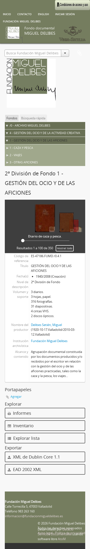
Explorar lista (24, 438)
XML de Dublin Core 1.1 (34, 457)
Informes (19, 413)
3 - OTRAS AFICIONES (24, 162)
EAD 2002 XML (25, 469)
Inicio (7, 13)
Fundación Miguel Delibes (22, 21)
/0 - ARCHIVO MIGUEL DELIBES (30, 125)
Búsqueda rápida (33, 118)
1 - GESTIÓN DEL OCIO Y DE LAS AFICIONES (38, 140)
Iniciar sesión (65, 13)
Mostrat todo (64, 248)
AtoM (62, 539)
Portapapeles (79, 53)
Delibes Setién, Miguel (46, 325)
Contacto (24, 13)
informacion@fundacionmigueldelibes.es (34, 516)
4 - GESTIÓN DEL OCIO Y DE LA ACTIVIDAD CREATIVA (45, 133)
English (43, 13)
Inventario (21, 425)
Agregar (16, 397)
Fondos (11, 118)
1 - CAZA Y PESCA (21, 148)
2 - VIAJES (16, 155)
